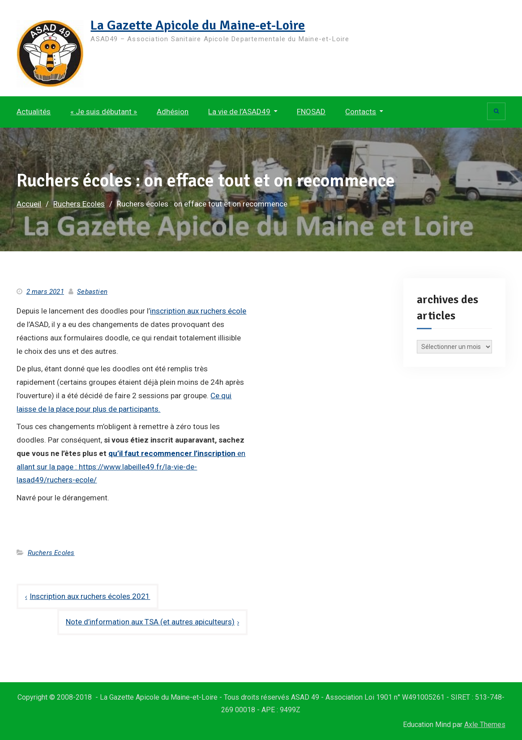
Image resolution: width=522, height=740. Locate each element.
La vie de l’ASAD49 (239, 111)
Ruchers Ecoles (51, 553)
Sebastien (92, 292)
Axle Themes (484, 724)
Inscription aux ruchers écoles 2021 (90, 596)
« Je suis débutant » (103, 111)
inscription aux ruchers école (198, 310)
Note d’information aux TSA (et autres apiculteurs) (150, 621)
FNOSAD (311, 111)
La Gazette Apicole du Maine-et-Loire (197, 25)
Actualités (34, 111)
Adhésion (172, 111)
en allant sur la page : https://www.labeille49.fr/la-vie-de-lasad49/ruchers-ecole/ (131, 467)
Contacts (360, 111)
